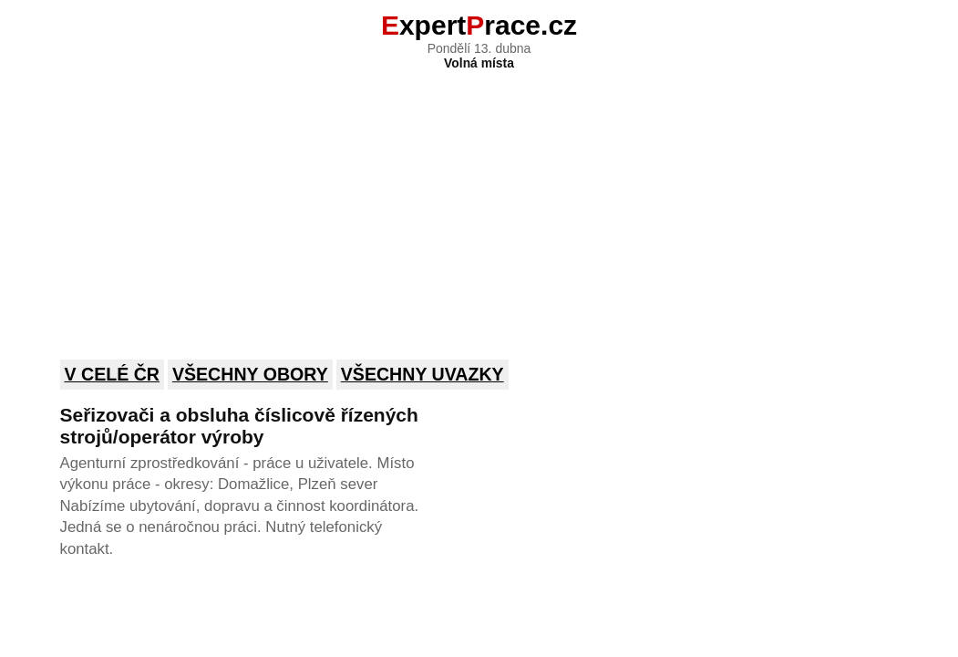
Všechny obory (250, 374)
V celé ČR (112, 374)
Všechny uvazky (422, 374)
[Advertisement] (479, 202)
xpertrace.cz (479, 25)
